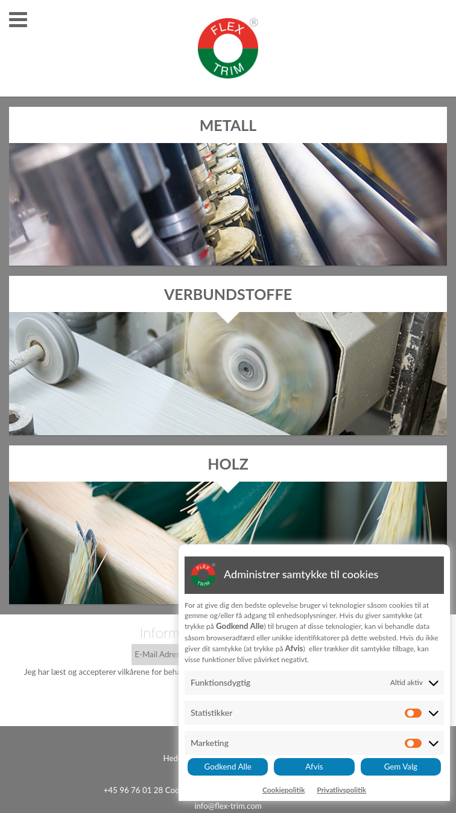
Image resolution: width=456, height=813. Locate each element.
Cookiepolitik (283, 789)
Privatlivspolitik (341, 789)
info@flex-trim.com (228, 806)
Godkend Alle (228, 766)
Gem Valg (400, 766)
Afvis (314, 766)
